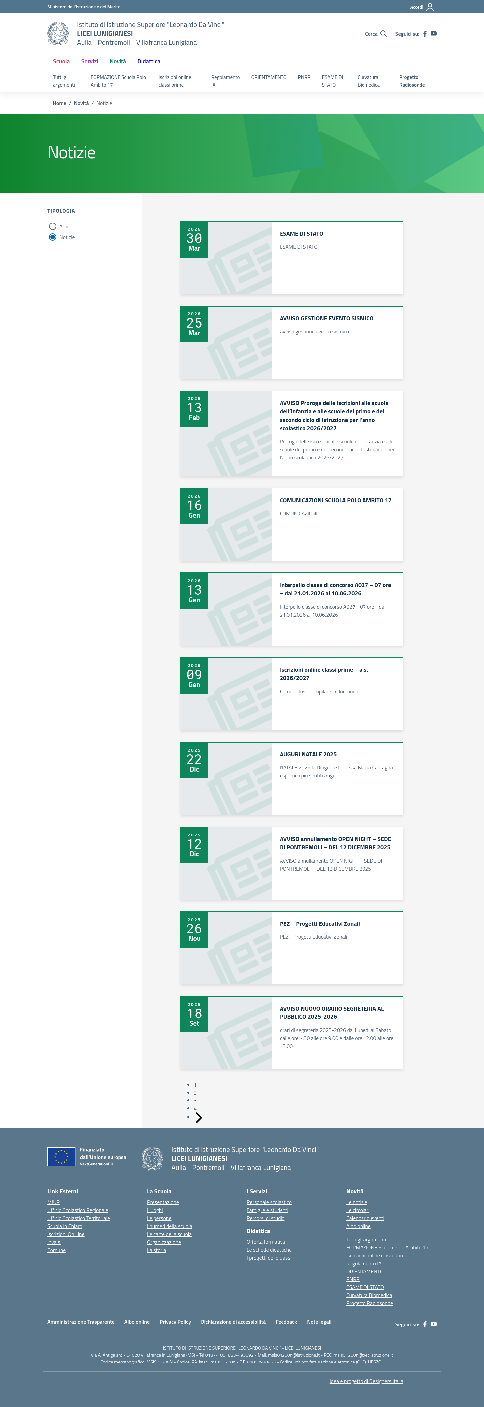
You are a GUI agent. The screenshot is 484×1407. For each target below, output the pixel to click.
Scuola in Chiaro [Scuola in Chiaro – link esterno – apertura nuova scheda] (64, 1226)
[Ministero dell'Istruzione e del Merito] (84, 6)
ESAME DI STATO (332, 81)
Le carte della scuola (169, 1234)
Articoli (67, 226)
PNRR (304, 77)
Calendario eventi (365, 1218)
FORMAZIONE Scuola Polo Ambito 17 (118, 81)
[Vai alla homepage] (58, 33)
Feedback (286, 1322)
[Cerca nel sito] (376, 33)
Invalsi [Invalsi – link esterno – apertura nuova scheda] (54, 1242)
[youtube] (434, 34)
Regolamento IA (225, 81)
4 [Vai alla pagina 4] (195, 1108)
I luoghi (155, 1210)
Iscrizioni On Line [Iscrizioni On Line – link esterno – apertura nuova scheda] (66, 1234)
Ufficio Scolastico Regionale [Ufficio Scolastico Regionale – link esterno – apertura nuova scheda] (77, 1210)
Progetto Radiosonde (412, 81)
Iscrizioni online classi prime (175, 81)
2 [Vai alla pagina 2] (195, 1093)
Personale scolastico (269, 1202)
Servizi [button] (89, 61)
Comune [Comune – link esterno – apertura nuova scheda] (56, 1250)
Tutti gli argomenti (64, 81)
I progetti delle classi (269, 1258)
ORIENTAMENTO (269, 77)
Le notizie (356, 1202)
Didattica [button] (148, 61)
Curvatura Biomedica (369, 81)
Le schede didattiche (269, 1250)
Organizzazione (164, 1242)
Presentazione (163, 1202)
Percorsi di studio (265, 1218)
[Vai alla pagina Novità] (81, 103)
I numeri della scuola (169, 1226)
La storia (156, 1250)
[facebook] (425, 34)
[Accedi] (422, 7)
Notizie (67, 237)
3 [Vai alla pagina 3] (195, 1100)
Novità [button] (118, 61)
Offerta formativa (266, 1242)
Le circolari (357, 1210)
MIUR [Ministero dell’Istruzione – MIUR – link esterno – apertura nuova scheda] (53, 1202)
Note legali (319, 1322)
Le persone (159, 1218)
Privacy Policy (175, 1322)
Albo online (358, 1226)
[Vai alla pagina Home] (59, 103)
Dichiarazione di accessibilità (233, 1322)
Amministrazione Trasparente (81, 1322)
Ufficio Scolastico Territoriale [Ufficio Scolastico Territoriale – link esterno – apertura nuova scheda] (78, 1218)
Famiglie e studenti (267, 1210)
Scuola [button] (61, 61)
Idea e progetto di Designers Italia (366, 1381)
